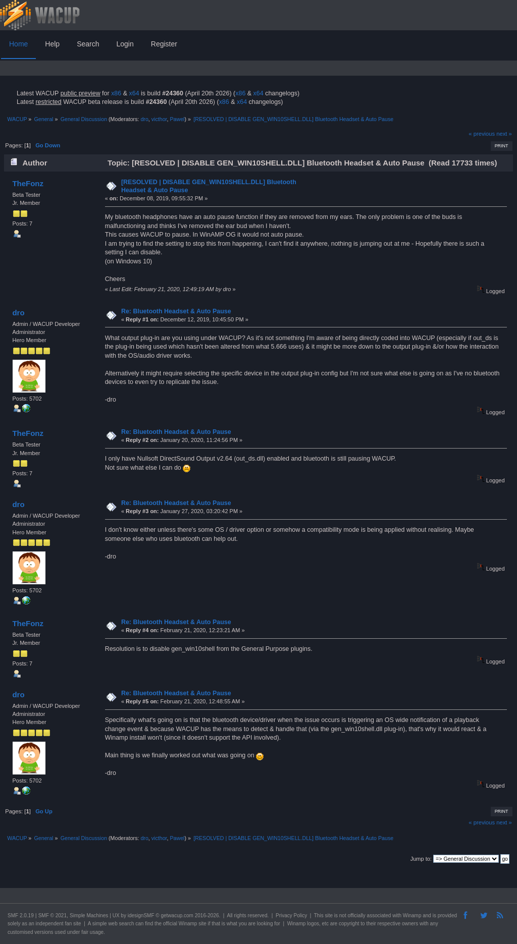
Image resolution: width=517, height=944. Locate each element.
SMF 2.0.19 (21, 915)
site (329, 915)
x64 (134, 93)
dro (144, 119)
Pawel (177, 119)
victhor (159, 119)
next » (504, 134)
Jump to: (421, 859)
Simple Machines (89, 915)
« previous (482, 134)
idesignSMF (141, 915)
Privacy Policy (291, 915)
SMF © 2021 (52, 915)
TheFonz (27, 183)
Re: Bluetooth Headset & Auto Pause (176, 311)
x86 (116, 93)
